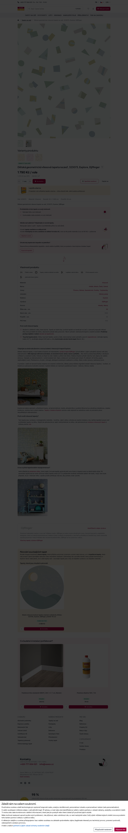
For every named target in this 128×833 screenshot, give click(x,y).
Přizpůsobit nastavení (103, 830)
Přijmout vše (120, 830)
